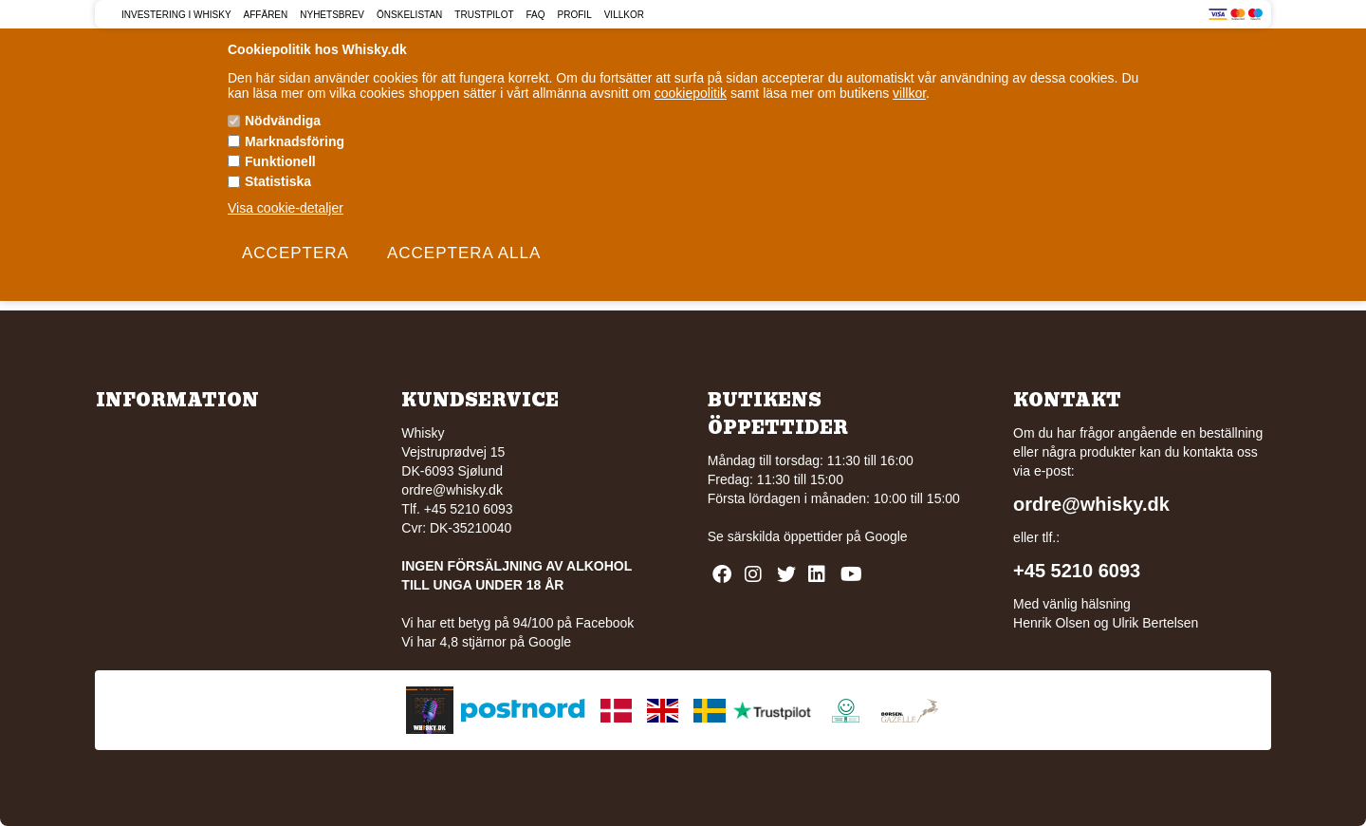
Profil (575, 14)
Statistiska (278, 181)
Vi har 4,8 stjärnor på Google (486, 641)
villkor (909, 93)
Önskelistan (409, 14)
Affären (266, 14)
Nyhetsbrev (332, 14)
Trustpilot (483, 14)
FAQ (535, 14)
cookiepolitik (691, 93)
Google (886, 536)
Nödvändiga (283, 120)
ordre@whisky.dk (452, 489)
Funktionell (280, 161)
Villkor (624, 14)
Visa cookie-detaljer (285, 208)
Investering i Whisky (176, 14)
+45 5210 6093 (1076, 570)
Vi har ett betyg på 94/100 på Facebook (517, 622)
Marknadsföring (294, 141)
